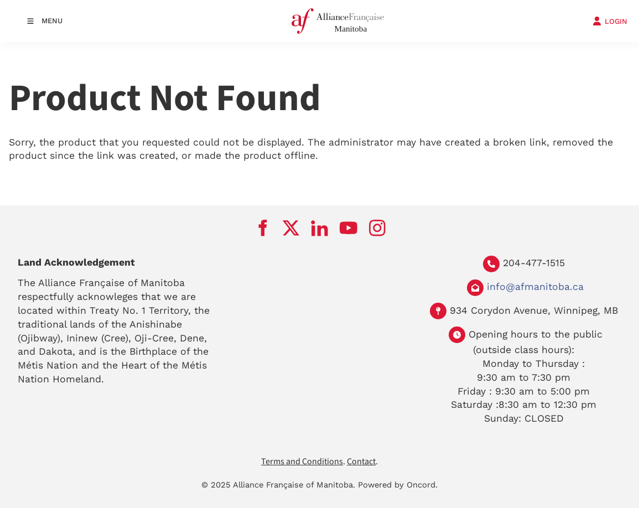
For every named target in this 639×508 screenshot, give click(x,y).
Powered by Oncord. (398, 485)
